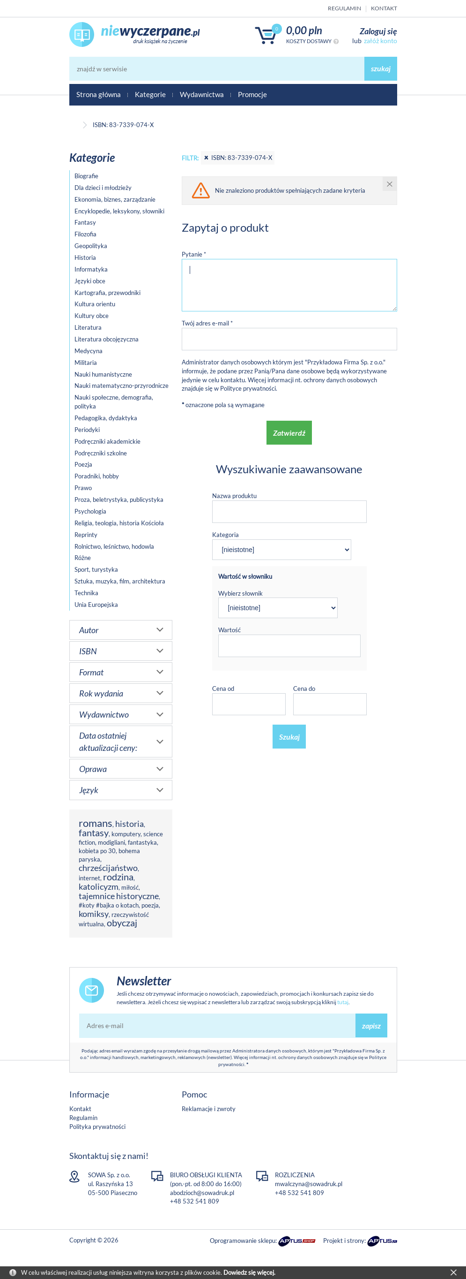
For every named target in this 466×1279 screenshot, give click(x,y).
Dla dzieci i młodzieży (103, 187)
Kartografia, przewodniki (107, 292)
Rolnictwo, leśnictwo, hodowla (114, 546)
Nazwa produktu (234, 495)
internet (89, 878)
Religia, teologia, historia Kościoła (119, 523)
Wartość (229, 630)
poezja (150, 905)
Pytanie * (194, 254)
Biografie (86, 176)
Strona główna (98, 94)
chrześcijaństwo (108, 868)
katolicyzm (98, 886)
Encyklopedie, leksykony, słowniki (119, 211)
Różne (82, 557)
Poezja (83, 464)
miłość (130, 887)
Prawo (83, 488)
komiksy (94, 913)
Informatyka (91, 269)
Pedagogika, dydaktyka (105, 418)
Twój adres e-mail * (207, 323)
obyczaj (122, 922)
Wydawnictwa (202, 94)
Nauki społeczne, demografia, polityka (113, 402)
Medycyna (88, 351)
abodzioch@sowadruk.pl (202, 1192)
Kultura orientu (94, 304)
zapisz (371, 1025)
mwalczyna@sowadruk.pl (308, 1184)
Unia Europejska (96, 604)
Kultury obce (91, 315)
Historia (85, 257)
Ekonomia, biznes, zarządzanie (114, 199)
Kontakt (384, 8)
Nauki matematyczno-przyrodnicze (121, 385)
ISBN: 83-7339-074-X (237, 157)
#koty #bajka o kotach (109, 905)
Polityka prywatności (97, 1126)
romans (95, 823)
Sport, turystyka (96, 569)
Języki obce (89, 281)
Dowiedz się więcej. (249, 1272)
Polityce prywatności (248, 388)
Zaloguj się (378, 31)
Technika (86, 593)
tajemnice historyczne (119, 896)
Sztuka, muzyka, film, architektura (119, 581)
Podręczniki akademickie (107, 441)
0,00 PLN (304, 30)
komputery (126, 834)
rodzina (118, 876)
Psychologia (90, 511)
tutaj (342, 1002)
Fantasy (85, 222)
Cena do (304, 688)
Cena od (223, 688)
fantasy (94, 832)
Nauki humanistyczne (103, 374)
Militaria (85, 362)
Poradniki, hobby (96, 476)
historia (129, 823)
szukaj (381, 68)
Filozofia (85, 234)
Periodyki (87, 429)
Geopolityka (90, 246)
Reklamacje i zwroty (209, 1109)
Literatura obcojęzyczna (106, 339)
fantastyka (142, 842)
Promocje (252, 94)
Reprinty (85, 534)
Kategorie (150, 94)
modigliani (111, 842)
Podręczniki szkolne (100, 453)
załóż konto (380, 41)
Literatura (88, 327)
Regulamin (344, 8)
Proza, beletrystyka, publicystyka (118, 499)
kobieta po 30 (97, 851)
